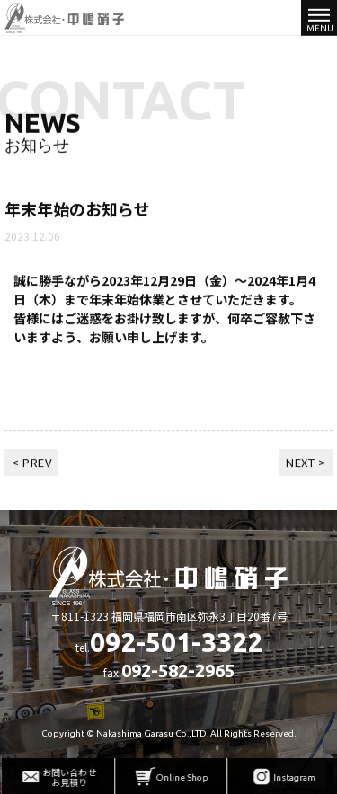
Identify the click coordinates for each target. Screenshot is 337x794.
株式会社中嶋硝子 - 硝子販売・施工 (64, 18)
